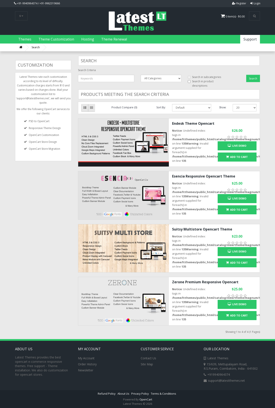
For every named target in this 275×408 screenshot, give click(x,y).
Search (36, 47)
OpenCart (145, 399)
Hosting (87, 39)
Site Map (147, 364)
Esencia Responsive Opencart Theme (203, 176)
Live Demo (237, 146)
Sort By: (161, 107)
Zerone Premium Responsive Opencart (205, 282)
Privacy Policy (140, 394)
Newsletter (85, 370)
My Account (86, 358)
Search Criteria (87, 70)
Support (250, 39)
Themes (24, 39)
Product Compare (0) (124, 107)
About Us (123, 394)
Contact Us (148, 358)
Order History (87, 364)
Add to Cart (237, 157)
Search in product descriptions (201, 83)
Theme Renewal (114, 39)
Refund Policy (107, 394)
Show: (222, 107)
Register (239, 3)
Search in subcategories (204, 77)
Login (255, 3)
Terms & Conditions (163, 394)
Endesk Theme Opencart (193, 123)
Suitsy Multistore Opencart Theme (202, 229)
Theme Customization (56, 39)
